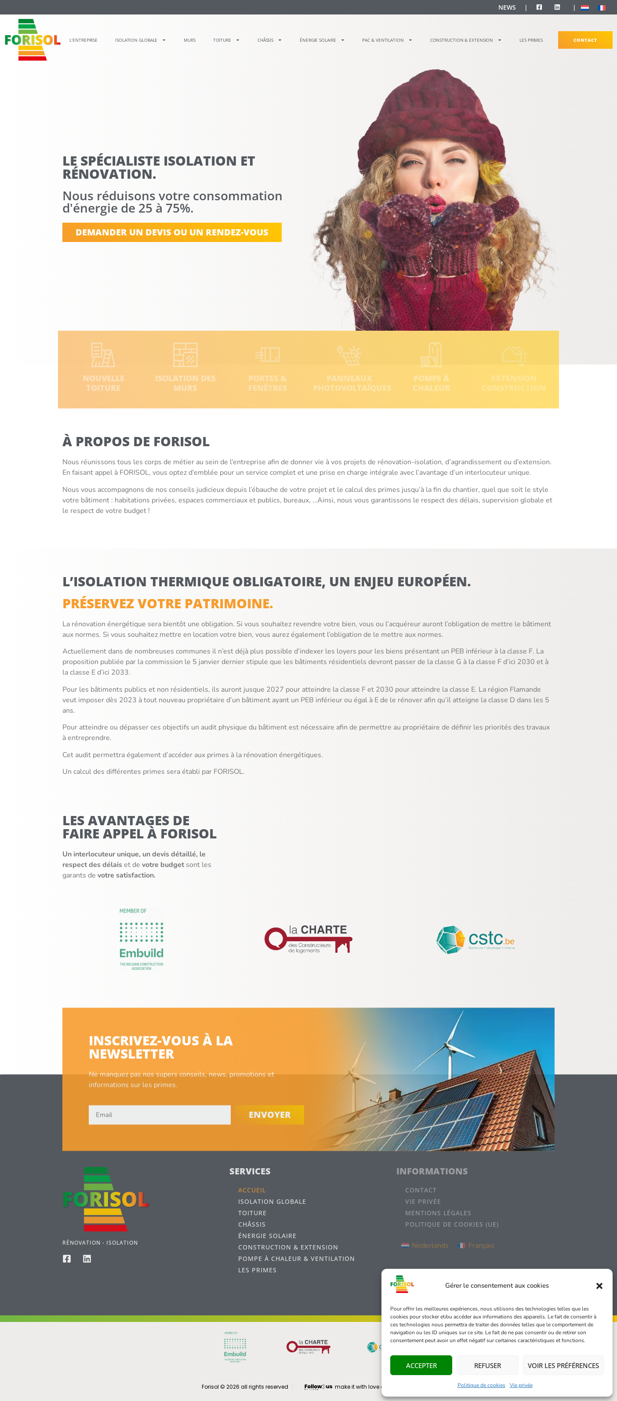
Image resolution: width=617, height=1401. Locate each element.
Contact (585, 40)
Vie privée (521, 1385)
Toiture (226, 40)
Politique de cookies (481, 1385)
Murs (190, 40)
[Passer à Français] (601, 8)
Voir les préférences (563, 1365)
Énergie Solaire (322, 40)
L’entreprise (83, 40)
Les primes (531, 40)
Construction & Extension (466, 40)
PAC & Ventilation (387, 40)
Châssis (270, 40)
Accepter (421, 1365)
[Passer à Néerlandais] (585, 8)
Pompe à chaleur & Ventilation (296, 1258)
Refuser (487, 1365)
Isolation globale (140, 40)
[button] (599, 1286)
